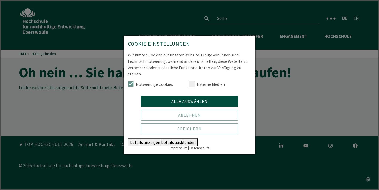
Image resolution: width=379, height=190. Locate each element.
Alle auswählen (189, 101)
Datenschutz (200, 147)
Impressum (178, 147)
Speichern (190, 128)
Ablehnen (189, 115)
